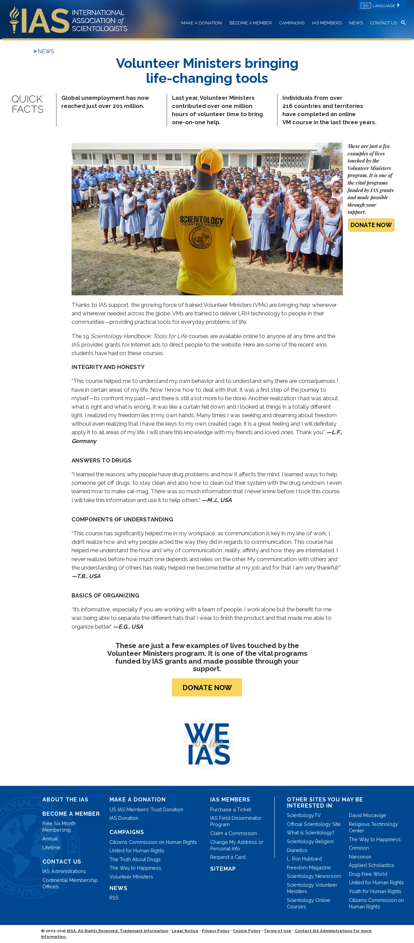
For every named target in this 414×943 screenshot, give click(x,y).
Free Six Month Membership (59, 826)
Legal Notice (185, 930)
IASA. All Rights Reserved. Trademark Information (117, 930)
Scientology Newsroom (314, 876)
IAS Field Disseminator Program (235, 821)
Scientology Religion (310, 841)
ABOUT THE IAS (65, 799)
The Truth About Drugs (135, 859)
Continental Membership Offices (70, 883)
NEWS (356, 22)
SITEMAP (223, 869)
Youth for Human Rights (375, 891)
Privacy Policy (216, 930)
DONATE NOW (371, 224)
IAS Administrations (64, 871)
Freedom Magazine (309, 867)
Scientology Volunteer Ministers (312, 888)
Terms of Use (277, 930)
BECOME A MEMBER (251, 22)
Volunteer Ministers (131, 877)
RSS (114, 898)
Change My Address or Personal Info (236, 845)
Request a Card (227, 857)
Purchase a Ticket (230, 809)
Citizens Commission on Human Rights (153, 842)
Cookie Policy (246, 930)
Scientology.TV (304, 815)
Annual (50, 839)
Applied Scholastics (371, 865)
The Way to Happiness (135, 868)
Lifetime (51, 847)
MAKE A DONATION (201, 22)
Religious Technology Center (373, 827)
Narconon (360, 856)
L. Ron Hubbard (304, 859)
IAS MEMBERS (327, 22)
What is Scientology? (311, 832)
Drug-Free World (368, 874)
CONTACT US (383, 22)
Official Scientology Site (314, 824)
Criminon (359, 848)
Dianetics (297, 850)
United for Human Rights (137, 850)
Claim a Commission (233, 833)
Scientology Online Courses (308, 903)
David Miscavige (367, 815)
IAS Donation (124, 818)
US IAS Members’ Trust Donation (146, 809)
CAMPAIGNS (291, 22)
